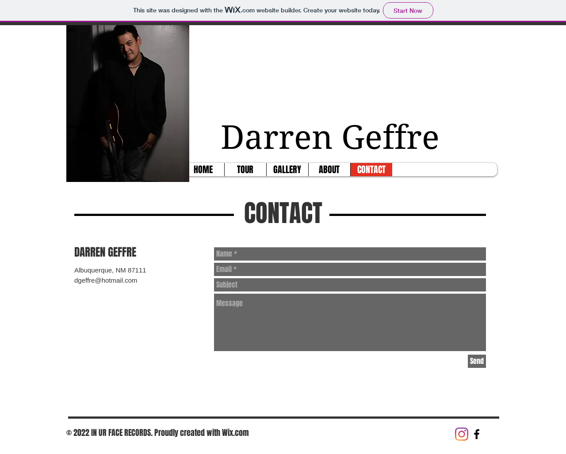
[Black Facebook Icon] (476, 434)
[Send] (477, 361)
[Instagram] (461, 434)
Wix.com (235, 433)
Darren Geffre (334, 137)
